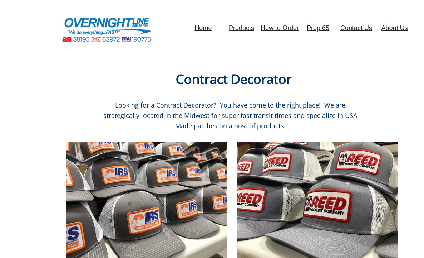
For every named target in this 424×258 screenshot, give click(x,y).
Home (203, 28)
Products (241, 28)
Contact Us (356, 28)
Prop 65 (318, 28)
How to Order (280, 28)
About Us (394, 28)
